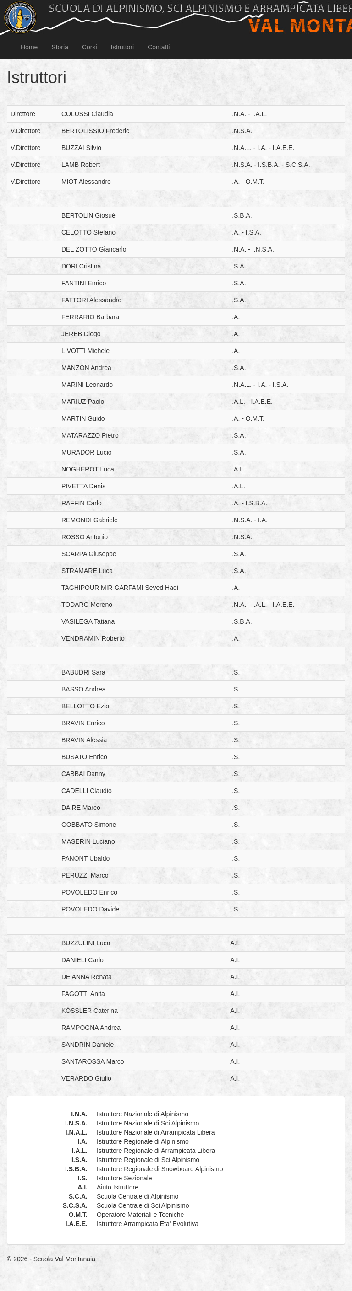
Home (29, 47)
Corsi (89, 47)
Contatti (159, 47)
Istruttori (122, 47)
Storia (59, 47)
